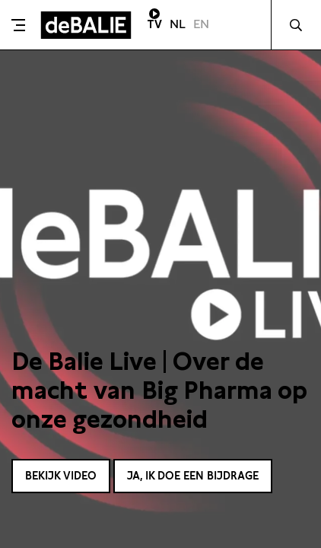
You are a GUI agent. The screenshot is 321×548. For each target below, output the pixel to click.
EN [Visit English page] (201, 24)
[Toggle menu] (18, 25)
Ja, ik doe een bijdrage (193, 476)
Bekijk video (61, 476)
